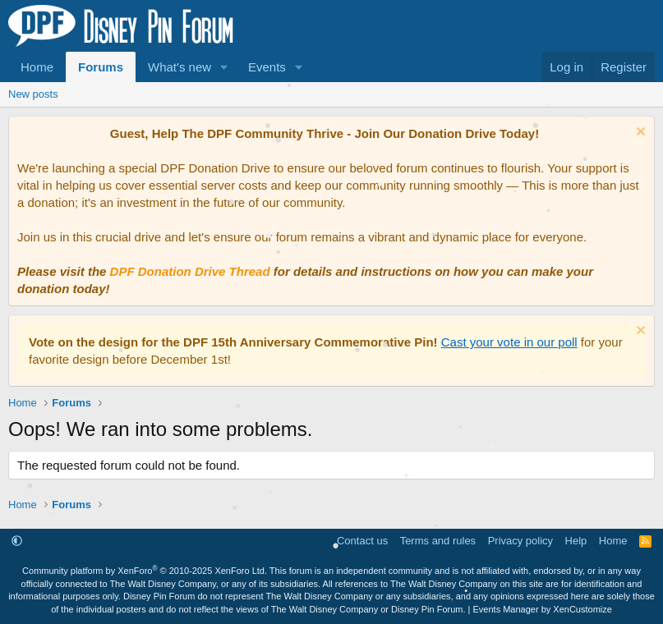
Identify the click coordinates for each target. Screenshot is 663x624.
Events (267, 67)
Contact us (362, 541)
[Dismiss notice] (639, 133)
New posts (33, 94)
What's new (179, 67)
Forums (100, 67)
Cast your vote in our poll (509, 342)
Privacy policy (520, 541)
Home (37, 67)
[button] (224, 67)
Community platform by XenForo (144, 571)
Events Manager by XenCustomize (542, 609)
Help (576, 541)
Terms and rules (438, 541)
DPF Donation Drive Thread (190, 271)
